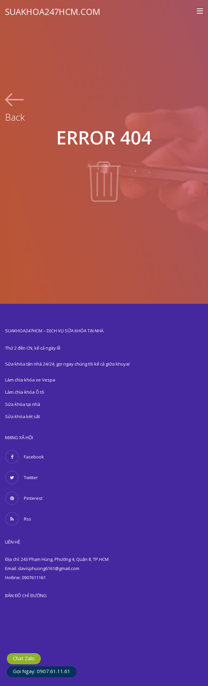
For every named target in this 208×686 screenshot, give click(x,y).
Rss (18, 519)
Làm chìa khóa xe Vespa (30, 380)
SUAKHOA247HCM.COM (52, 11)
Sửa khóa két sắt (22, 416)
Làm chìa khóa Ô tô (24, 392)
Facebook (24, 457)
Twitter (21, 477)
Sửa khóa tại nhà (22, 404)
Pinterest (24, 498)
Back (15, 116)
